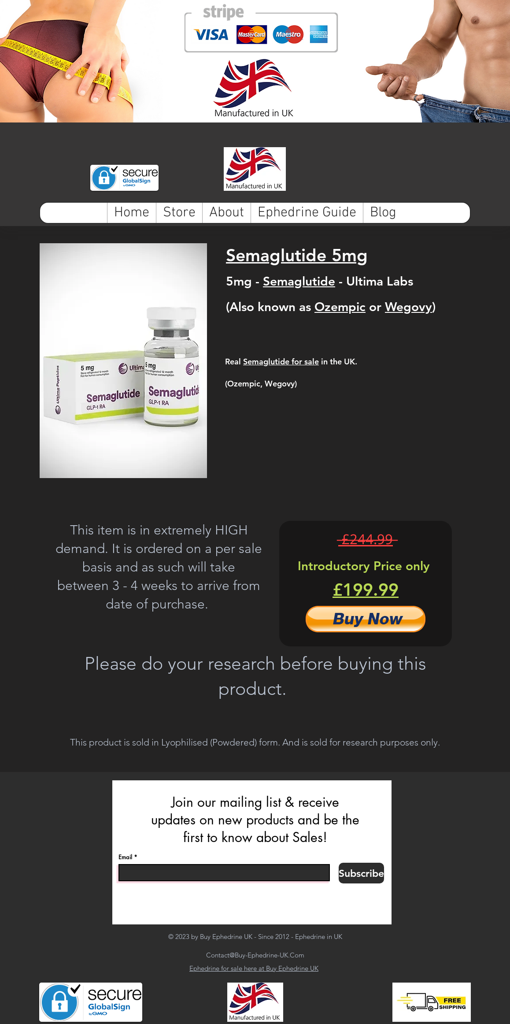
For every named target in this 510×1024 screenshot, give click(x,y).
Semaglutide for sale (281, 361)
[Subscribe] (361, 873)
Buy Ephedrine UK (226, 936)
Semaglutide (299, 281)
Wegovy (408, 306)
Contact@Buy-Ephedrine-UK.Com (255, 955)
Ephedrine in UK (318, 936)
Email (125, 857)
